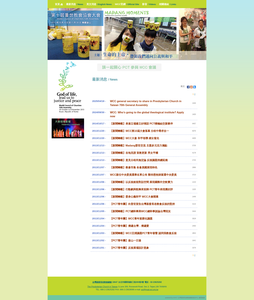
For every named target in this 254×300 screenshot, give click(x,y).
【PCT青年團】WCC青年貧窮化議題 (131, 218)
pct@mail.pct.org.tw (149, 289)
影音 (149, 4)
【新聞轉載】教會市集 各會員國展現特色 (133, 167)
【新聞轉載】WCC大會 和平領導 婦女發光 (134, 138)
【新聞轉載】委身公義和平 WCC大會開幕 (134, 196)
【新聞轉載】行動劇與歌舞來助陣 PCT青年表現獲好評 (141, 189)
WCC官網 (127, 4)
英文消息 (99, 4)
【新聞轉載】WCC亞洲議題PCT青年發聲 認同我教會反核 (143, 233)
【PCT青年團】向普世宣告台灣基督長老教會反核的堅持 (142, 204)
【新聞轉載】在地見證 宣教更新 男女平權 (134, 152)
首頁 (59, 4)
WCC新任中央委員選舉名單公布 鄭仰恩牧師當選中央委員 (143, 174)
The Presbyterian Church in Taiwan (102, 287)
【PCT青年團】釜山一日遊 (125, 240)
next (202, 35)
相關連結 (167, 4)
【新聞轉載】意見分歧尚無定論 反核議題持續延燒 (139, 160)
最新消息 (74, 4)
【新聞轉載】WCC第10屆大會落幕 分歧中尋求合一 (139, 131)
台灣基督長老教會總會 (102, 282)
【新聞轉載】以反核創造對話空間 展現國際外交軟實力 (141, 182)
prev (51, 35)
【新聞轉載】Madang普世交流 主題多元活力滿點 (138, 145)
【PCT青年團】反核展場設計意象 (129, 247)
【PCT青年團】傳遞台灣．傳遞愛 (129, 226)
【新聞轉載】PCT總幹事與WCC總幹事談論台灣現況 (140, 211)
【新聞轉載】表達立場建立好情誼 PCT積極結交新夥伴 (141, 123)
